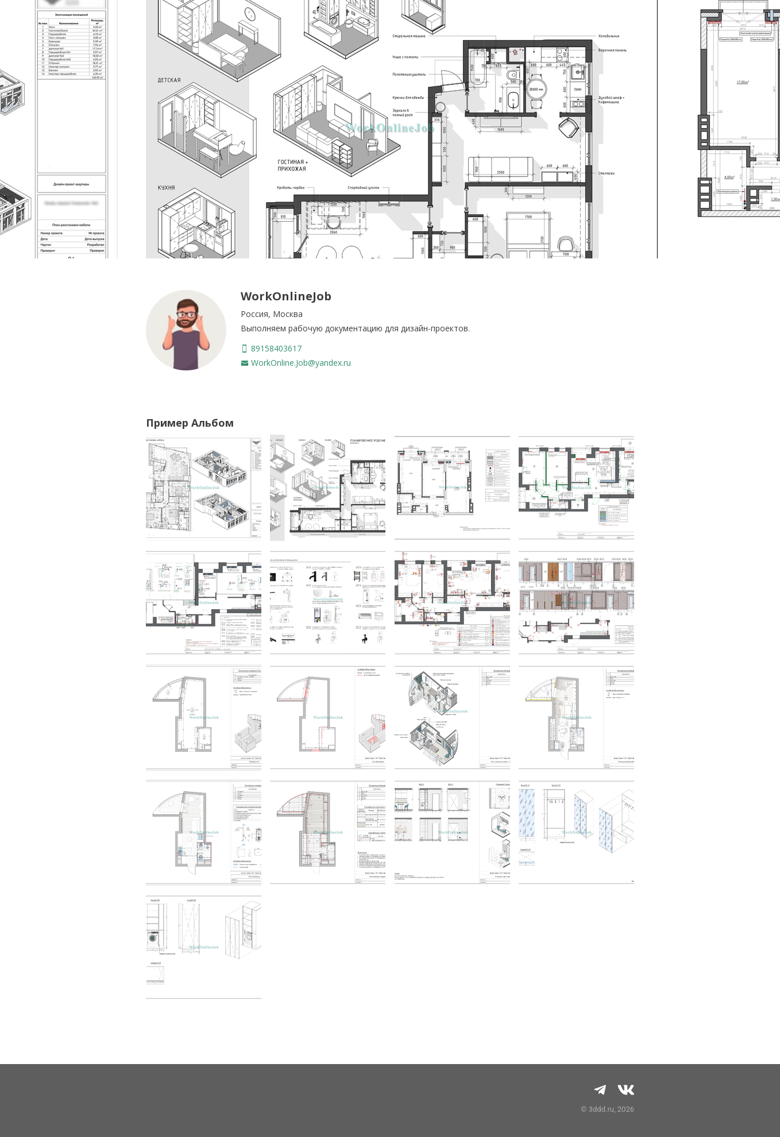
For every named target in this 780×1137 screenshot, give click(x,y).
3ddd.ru (601, 1109)
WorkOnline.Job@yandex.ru (296, 362)
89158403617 (271, 348)
